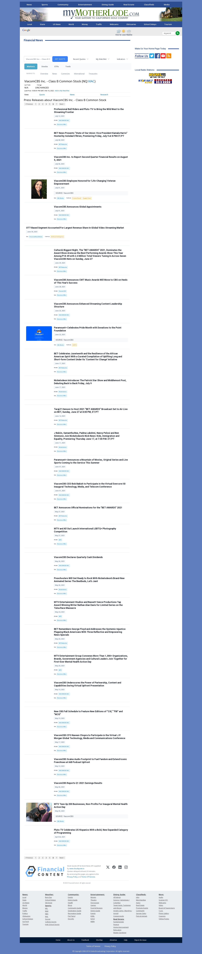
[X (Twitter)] (108, 871)
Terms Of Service (88, 877)
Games (93, 905)
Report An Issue (140, 940)
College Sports (50, 922)
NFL (46, 908)
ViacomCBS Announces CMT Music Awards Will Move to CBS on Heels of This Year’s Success (90, 281)
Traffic (99, 24)
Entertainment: (98, 894)
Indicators (121, 59)
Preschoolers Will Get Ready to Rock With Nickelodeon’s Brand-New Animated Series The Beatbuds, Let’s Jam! (89, 580)
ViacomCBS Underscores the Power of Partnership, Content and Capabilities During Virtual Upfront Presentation (87, 684)
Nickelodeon (62, 391)
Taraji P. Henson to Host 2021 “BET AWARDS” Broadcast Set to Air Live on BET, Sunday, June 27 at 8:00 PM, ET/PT (91, 410)
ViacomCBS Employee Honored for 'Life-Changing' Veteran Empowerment (85, 182)
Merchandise (141, 900)
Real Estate (129, 4)
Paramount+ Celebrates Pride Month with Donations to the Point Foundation (87, 329)
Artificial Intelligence (57, 236)
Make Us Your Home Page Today (150, 48)
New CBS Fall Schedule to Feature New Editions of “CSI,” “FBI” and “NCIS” (88, 713)
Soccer (47, 919)
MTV (60, 540)
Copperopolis (118, 916)
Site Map (99, 940)
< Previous (29, 104)
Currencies (65, 73)
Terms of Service (93, 946)
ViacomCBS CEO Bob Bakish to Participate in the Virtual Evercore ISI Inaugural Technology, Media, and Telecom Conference (89, 485)
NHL (46, 916)
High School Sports (52, 924)
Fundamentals (118, 922)
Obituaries (131, 24)
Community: (73, 894)
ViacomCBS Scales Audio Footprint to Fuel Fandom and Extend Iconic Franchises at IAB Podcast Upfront (90, 760)
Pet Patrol (71, 916)
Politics (25, 913)
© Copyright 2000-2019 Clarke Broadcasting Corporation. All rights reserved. (101, 951)
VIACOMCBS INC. (64, 120)
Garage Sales (141, 913)
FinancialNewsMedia (36, 236)
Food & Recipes (96, 908)
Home (58, 940)
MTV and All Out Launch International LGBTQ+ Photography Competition (85, 530)
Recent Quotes (79, 59)
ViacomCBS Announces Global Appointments (77, 206)
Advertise (113, 940)
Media (167, 4)
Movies (93, 897)
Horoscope (95, 903)
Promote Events (142, 908)
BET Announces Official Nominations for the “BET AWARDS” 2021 (88, 507)
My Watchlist (101, 59)
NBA (46, 914)
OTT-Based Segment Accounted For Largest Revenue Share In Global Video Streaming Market (75, 227)
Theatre (93, 900)
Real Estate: (118, 919)
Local (29, 24)
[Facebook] (114, 871)
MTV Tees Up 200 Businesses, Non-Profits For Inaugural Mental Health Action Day (91, 805)
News (29, 4)
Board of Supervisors (167, 908)
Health (70, 903)
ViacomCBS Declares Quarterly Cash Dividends (78, 557)
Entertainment (85, 4)
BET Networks (63, 144)
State (42, 24)
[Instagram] (126, 871)
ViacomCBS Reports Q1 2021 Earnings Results (78, 783)
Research (104, 94)
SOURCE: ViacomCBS (65, 193)
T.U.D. (161, 911)
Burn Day (48, 897)
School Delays (150, 24)
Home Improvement (121, 927)
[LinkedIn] (120, 871)
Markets (31, 66)
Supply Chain (87, 198)
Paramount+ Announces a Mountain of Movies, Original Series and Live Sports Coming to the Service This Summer (91, 461)
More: (161, 894)
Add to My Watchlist (62, 91)
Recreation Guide (74, 913)
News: (25, 894)
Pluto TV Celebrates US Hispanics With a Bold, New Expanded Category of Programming (91, 831)
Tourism (168, 24)
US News (57, 24)
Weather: (49, 894)
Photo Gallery (164, 913)
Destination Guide (74, 911)
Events (70, 897)
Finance (116, 924)
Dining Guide (108, 4)
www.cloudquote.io (76, 868)
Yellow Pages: (164, 919)
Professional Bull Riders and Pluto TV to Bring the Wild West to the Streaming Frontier (89, 110)
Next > (62, 104)
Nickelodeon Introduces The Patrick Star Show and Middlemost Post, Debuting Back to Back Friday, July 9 (90, 382)
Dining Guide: (119, 894)
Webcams (114, 24)
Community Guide (74, 908)
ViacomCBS (62, 291)
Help (125, 940)
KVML (93, 916)
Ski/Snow (48, 903)
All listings (117, 897)
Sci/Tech (25, 921)
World (71, 24)
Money (85, 24)
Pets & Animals (141, 916)
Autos (138, 903)
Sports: (48, 905)
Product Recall (76, 198)
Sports (45, 4)
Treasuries (93, 73)
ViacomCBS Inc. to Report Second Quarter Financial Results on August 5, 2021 (91, 158)
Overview (44, 73)
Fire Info (71, 919)
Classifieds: (141, 894)
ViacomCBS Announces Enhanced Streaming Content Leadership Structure (88, 305)
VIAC (91, 81)
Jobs (137, 897)
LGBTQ (74, 345)
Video (161, 905)
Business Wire (61, 124)
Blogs (70, 905)
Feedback (85, 940)
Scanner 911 (163, 900)
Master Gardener (119, 933)
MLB (46, 911)
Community (63, 4)
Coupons (162, 916)
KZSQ (93, 919)
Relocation (117, 930)
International (79, 73)
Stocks (44, 66)
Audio (161, 897)
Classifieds (149, 4)
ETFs (56, 66)
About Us (70, 940)
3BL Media (60, 198)
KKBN (93, 921)
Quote (42, 94)
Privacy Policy (72, 877)
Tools (68, 66)
